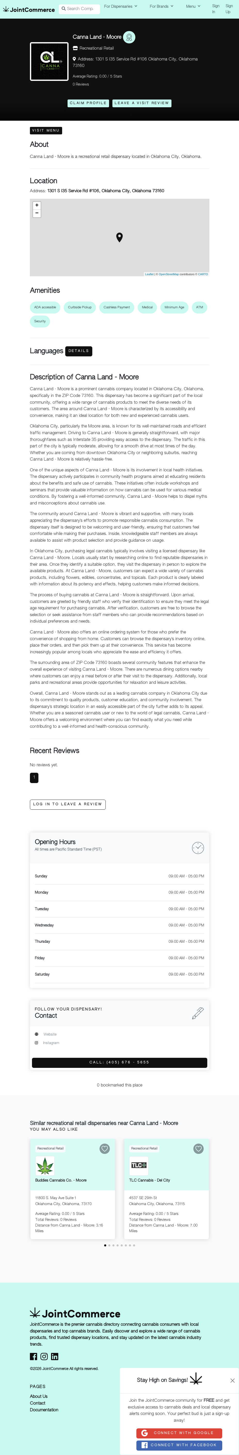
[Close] (232, 1380)
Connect (177, 1433)
